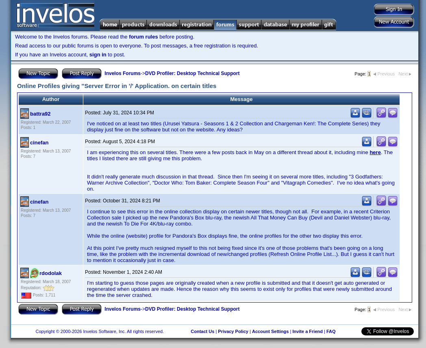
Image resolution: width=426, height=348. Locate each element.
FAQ (331, 331)
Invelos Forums (122, 73)
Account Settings (270, 331)
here (374, 152)
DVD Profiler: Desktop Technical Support (192, 73)
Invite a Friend (307, 331)
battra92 (40, 114)
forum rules (143, 37)
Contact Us (202, 331)
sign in (97, 55)
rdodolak (50, 273)
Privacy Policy (233, 331)
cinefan (39, 143)
